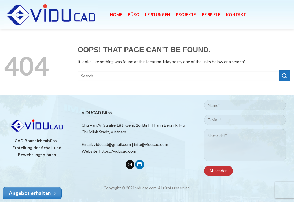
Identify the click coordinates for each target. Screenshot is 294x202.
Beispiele (211, 14)
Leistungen (157, 14)
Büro (133, 14)
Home (116, 14)
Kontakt (236, 14)
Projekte (186, 14)
